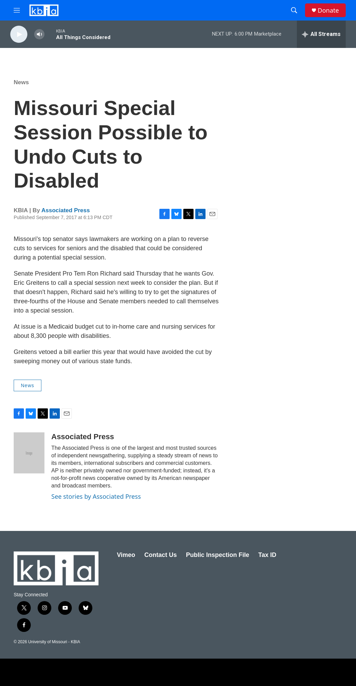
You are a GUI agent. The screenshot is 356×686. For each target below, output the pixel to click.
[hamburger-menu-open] (16, 10)
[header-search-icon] (294, 10)
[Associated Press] (29, 452)
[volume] (39, 34)
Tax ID (267, 554)
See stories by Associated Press (96, 496)
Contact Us (160, 554)
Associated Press (65, 210)
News (21, 82)
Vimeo (126, 554)
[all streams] (321, 34)
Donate (328, 10)
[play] (18, 34)
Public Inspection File (217, 554)
